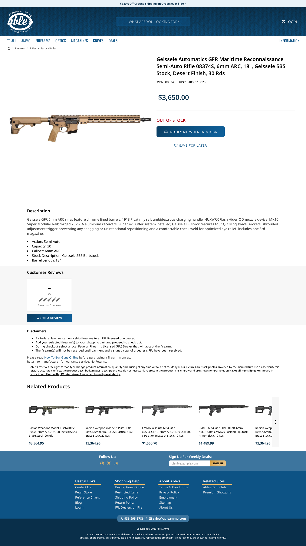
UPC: (183, 82)
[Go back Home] (9, 48)
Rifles (33, 48)
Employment (168, 497)
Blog (78, 502)
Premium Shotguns (217, 492)
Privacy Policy (169, 492)
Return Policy (124, 502)
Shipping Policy (126, 497)
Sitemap (165, 502)
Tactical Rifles (49, 48)
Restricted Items (127, 492)
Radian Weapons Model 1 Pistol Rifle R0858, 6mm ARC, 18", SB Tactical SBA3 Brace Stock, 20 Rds (53, 431)
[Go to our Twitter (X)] (109, 463)
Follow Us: (107, 456)
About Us (166, 507)
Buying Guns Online (129, 487)
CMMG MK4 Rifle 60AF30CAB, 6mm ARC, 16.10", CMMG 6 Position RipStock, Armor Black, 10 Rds (223, 431)
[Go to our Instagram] (116, 463)
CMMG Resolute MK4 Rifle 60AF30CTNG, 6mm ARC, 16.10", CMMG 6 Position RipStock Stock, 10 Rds (166, 431)
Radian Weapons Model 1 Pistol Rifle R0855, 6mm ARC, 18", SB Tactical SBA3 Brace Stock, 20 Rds (109, 431)
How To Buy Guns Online (61, 357)
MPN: (161, 82)
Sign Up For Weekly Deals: (190, 456)
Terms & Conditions (173, 487)
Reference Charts (87, 497)
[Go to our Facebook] (102, 463)
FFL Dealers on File (128, 507)
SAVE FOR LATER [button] (190, 145)
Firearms (20, 48)
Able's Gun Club (214, 487)
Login (79, 507)
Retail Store (83, 492)
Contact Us (83, 487)
